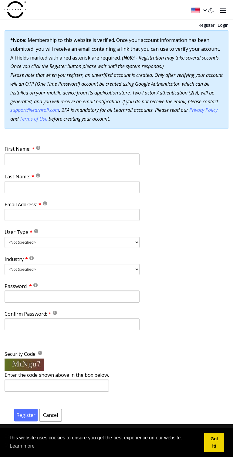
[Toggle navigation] (223, 10)
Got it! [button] (214, 442)
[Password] (72, 296)
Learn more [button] (22, 445)
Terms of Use (33, 118)
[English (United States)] (198, 9)
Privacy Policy (203, 110)
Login (223, 25)
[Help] (38, 147)
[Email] (72, 215)
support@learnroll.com (34, 110)
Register (206, 25)
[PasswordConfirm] (72, 324)
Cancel (50, 415)
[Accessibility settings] (211, 10)
